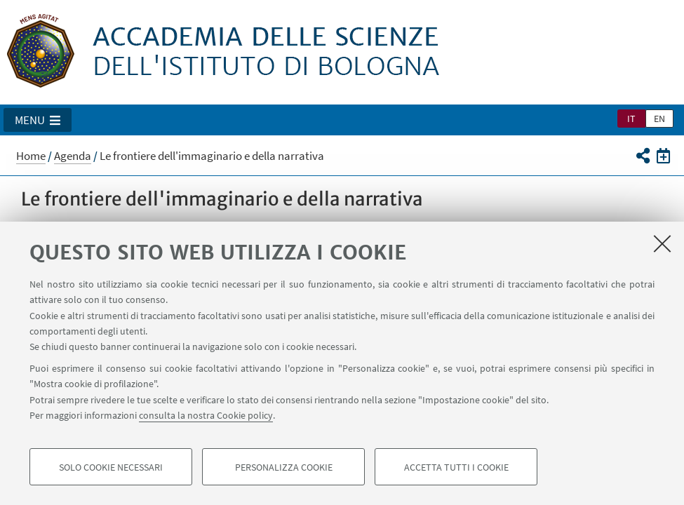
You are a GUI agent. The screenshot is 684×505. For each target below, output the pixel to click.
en (659, 118)
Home (31, 155)
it (631, 118)
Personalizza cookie (284, 467)
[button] (38, 120)
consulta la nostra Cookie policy (206, 415)
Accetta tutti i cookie (456, 467)
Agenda (72, 155)
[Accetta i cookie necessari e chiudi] (662, 243)
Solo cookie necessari (111, 467)
